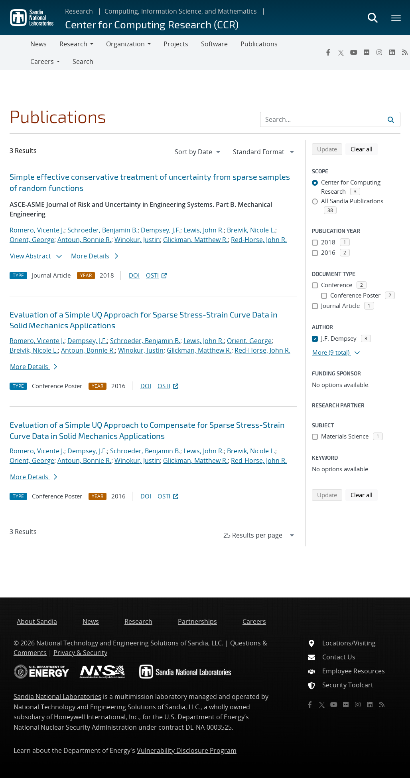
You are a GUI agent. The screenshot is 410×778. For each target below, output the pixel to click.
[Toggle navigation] (15, 53)
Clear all (364, 148)
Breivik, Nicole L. (251, 230)
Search (83, 61)
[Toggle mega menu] (396, 17)
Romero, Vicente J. (37, 230)
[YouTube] (354, 52)
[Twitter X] (341, 52)
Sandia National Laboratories (57, 696)
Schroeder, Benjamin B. (102, 230)
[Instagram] (379, 52)
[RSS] (382, 705)
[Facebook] (328, 52)
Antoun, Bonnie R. (84, 239)
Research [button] (73, 44)
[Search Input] (330, 119)
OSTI (157, 275)
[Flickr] (367, 52)
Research (79, 11)
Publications (259, 44)
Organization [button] (125, 44)
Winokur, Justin (137, 239)
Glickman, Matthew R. (195, 239)
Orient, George (32, 239)
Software (214, 44)
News (38, 44)
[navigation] (198, 152)
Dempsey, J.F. (160, 230)
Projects (176, 44)
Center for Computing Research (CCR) (152, 24)
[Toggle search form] (372, 17)
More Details (94, 256)
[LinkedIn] (392, 52)
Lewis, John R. (203, 230)
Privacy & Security (80, 652)
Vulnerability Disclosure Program (187, 750)
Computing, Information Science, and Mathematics (180, 11)
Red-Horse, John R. (259, 239)
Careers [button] (42, 61)
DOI (134, 275)
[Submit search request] (390, 119)
